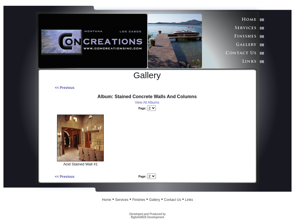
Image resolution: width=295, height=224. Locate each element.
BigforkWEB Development (147, 217)
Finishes (138, 200)
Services (121, 200)
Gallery (154, 200)
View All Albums (147, 102)
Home (106, 200)
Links (189, 200)
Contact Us (172, 200)
